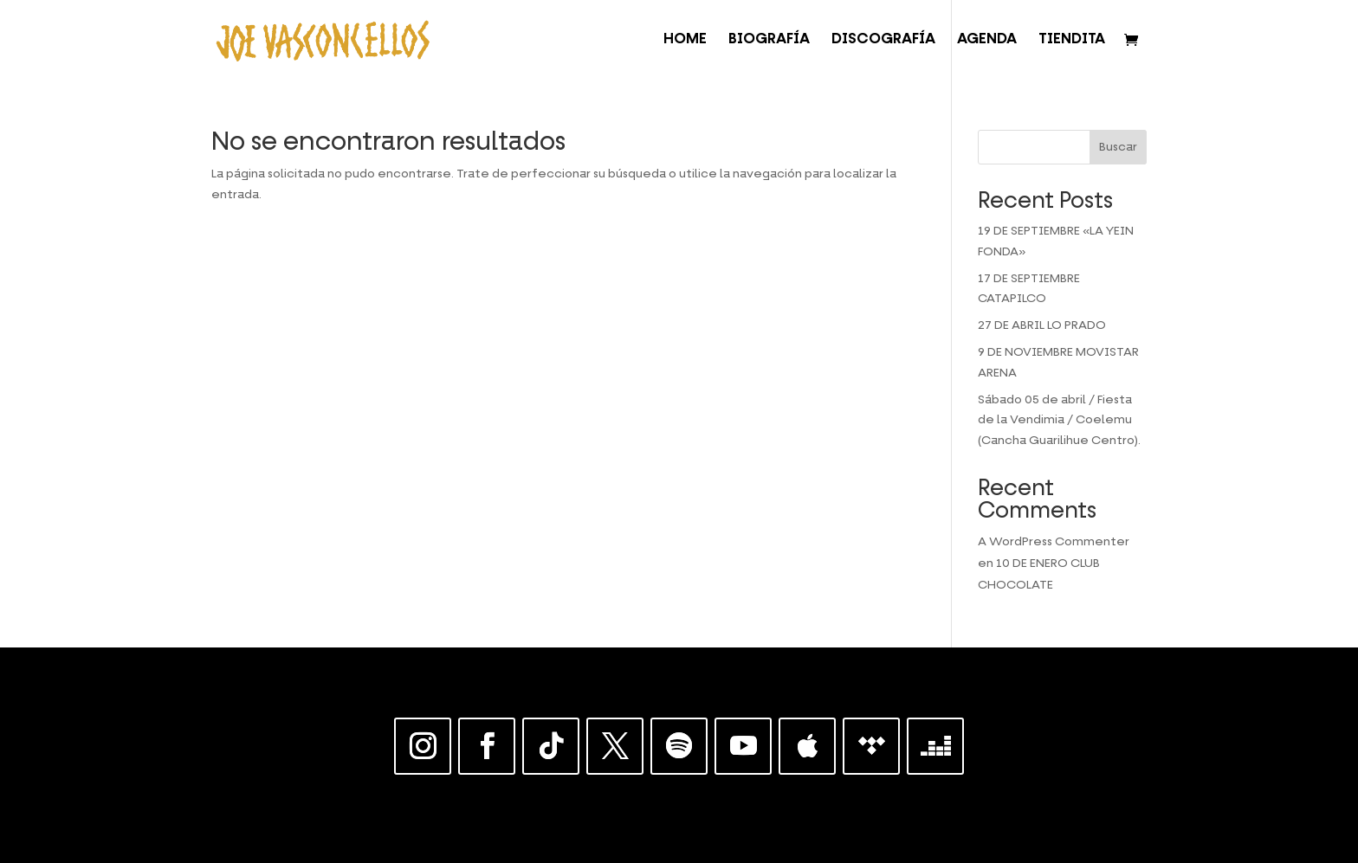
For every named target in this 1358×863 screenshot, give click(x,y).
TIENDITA (1071, 40)
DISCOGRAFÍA (883, 40)
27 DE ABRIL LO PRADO (1042, 325)
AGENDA (987, 40)
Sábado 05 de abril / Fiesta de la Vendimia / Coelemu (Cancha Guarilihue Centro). (1059, 421)
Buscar (1118, 147)
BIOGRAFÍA (769, 40)
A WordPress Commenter (1053, 542)
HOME (685, 40)
